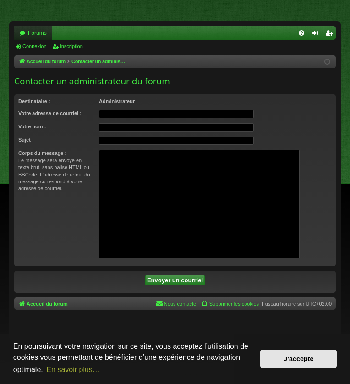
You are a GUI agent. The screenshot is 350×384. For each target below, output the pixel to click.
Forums (37, 33)
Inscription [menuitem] (331, 35)
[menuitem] (301, 33)
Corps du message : (42, 153)
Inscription (71, 46)
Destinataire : (34, 101)
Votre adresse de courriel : (50, 113)
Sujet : (26, 140)
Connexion (34, 46)
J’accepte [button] (299, 358)
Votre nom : (32, 126)
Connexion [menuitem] (317, 35)
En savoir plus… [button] (73, 369)
